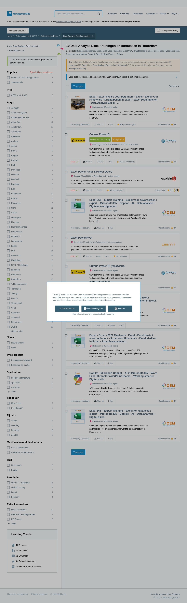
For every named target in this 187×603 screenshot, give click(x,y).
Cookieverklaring (107, 314)
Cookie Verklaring (108, 300)
